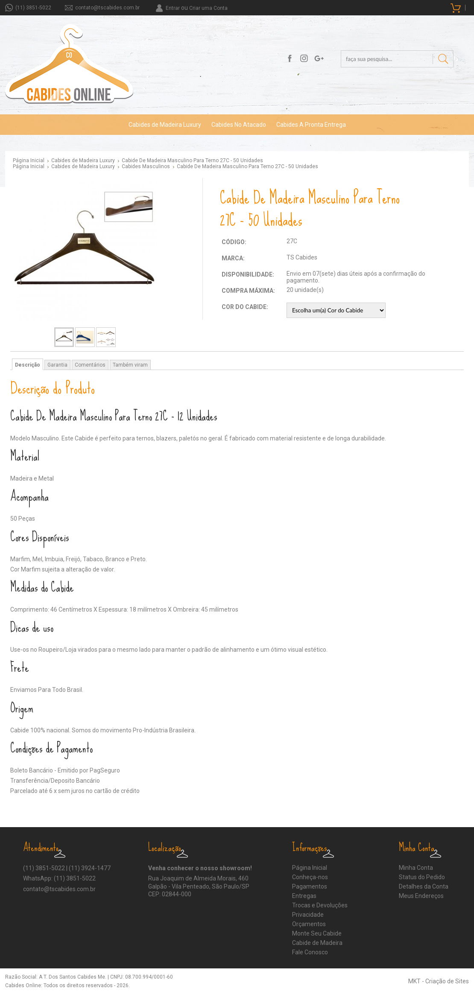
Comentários (90, 365)
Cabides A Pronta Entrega (311, 124)
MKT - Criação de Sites (438, 981)
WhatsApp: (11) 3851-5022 (59, 878)
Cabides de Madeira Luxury (165, 124)
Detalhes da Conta (423, 886)
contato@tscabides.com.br (107, 8)
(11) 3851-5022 (33, 8)
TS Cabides (302, 257)
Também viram (130, 365)
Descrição (27, 365)
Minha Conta (416, 867)
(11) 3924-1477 (90, 868)
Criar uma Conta (208, 8)
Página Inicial (28, 160)
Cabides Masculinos (146, 166)
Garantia (57, 365)
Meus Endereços (421, 895)
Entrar (173, 8)
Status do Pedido (422, 877)
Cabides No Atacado (238, 124)
